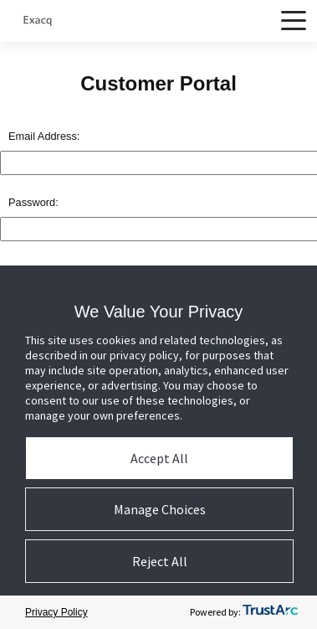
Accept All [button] (159, 458)
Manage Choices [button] (160, 509)
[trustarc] (270, 612)
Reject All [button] (159, 561)
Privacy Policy (56, 612)
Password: (33, 202)
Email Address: (43, 136)
